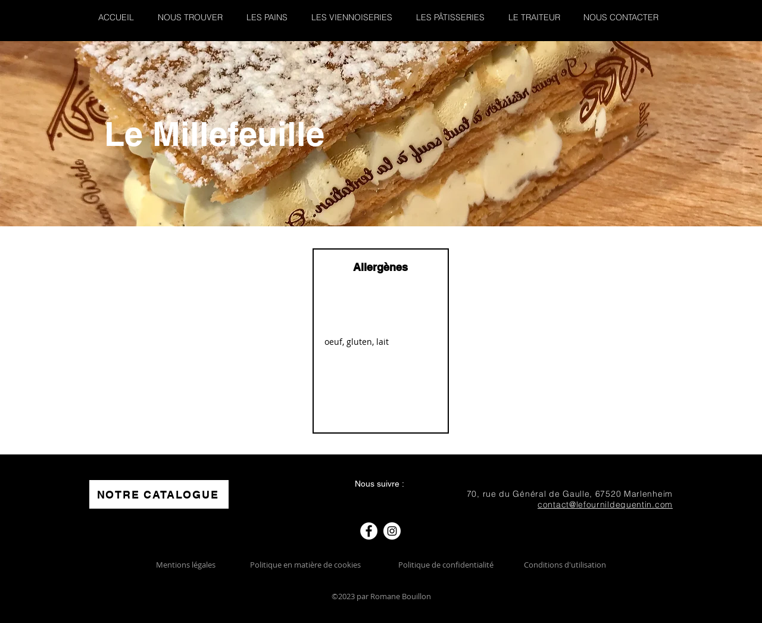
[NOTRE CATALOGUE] (159, 494)
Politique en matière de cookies (306, 564)
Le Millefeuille (214, 134)
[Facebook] (368, 531)
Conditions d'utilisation (565, 564)
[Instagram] (392, 531)
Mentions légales (186, 564)
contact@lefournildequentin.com (605, 504)
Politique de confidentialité (446, 564)
